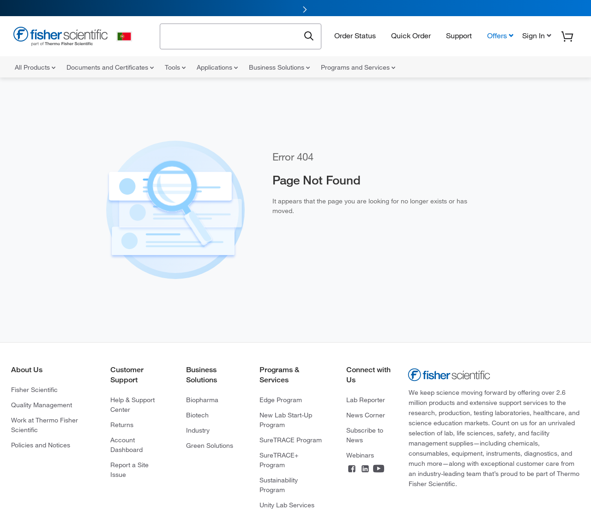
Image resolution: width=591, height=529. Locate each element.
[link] (295, 8)
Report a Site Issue (129, 470)
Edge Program (280, 400)
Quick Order (411, 35)
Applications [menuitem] (217, 67)
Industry (198, 430)
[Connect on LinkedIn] (365, 469)
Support (459, 35)
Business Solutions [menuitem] (279, 67)
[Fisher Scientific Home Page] (60, 37)
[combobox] (232, 35)
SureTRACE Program (290, 440)
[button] (536, 36)
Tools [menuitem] (175, 67)
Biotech (197, 415)
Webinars (360, 455)
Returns (121, 425)
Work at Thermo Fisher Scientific (44, 425)
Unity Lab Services (286, 505)
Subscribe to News (364, 435)
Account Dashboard (126, 445)
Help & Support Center (132, 405)
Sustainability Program (278, 485)
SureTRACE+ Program (278, 460)
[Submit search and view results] (309, 36)
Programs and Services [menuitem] (358, 67)
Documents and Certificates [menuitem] (110, 67)
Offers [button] (497, 35)
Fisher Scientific (34, 390)
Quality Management (41, 405)
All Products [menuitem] (35, 67)
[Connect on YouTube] (378, 469)
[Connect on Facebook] (351, 469)
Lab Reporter (365, 400)
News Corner (365, 415)
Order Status (355, 35)
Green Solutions (209, 445)
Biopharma (202, 400)
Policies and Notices (40, 445)
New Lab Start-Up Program (285, 420)
